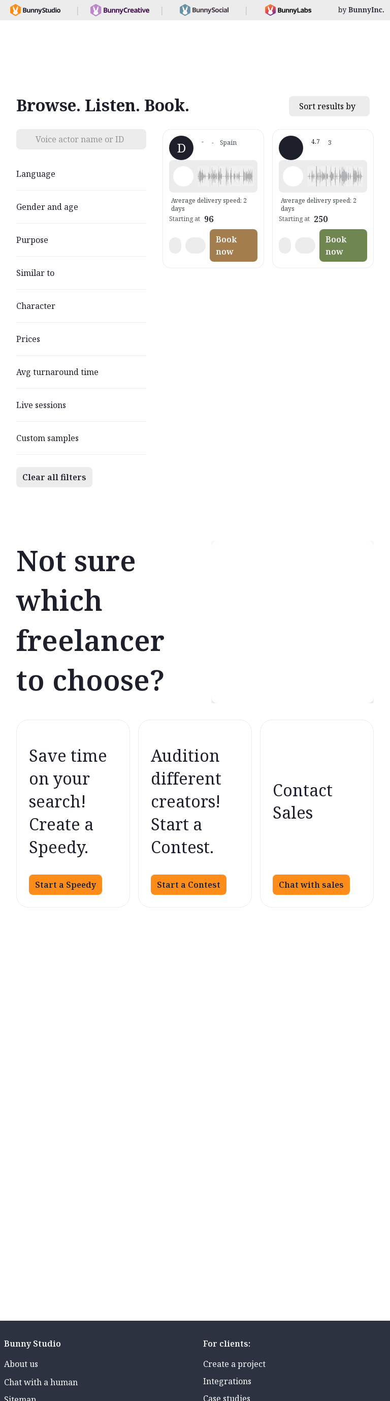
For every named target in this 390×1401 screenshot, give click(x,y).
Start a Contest (188, 884)
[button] (225, 176)
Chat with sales (311, 884)
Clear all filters (54, 477)
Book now (226, 245)
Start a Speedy (65, 884)
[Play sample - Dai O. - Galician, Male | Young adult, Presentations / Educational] (183, 176)
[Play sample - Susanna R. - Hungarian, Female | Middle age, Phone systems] (293, 176)
